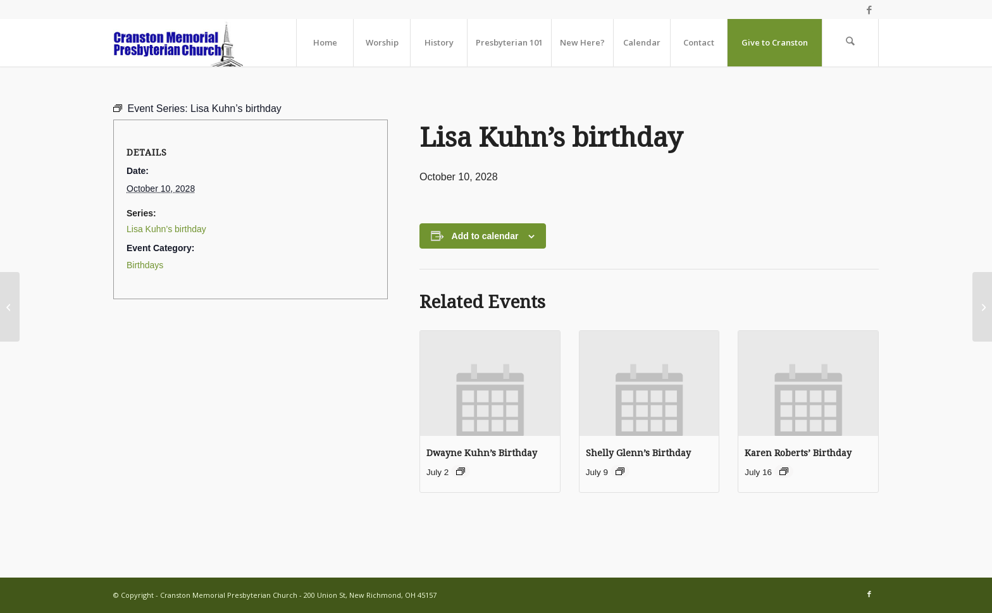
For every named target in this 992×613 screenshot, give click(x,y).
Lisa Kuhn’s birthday (166, 229)
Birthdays (145, 265)
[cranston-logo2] (178, 42)
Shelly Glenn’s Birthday (638, 453)
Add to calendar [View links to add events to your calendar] (485, 236)
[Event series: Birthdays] (460, 471)
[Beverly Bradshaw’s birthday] (982, 307)
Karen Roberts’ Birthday (798, 453)
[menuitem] (324, 42)
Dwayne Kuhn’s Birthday (481, 453)
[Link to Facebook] (869, 9)
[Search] (850, 42)
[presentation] (490, 383)
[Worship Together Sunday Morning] (10, 307)
